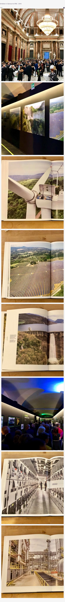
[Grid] (64, 8)
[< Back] (2, 7)
